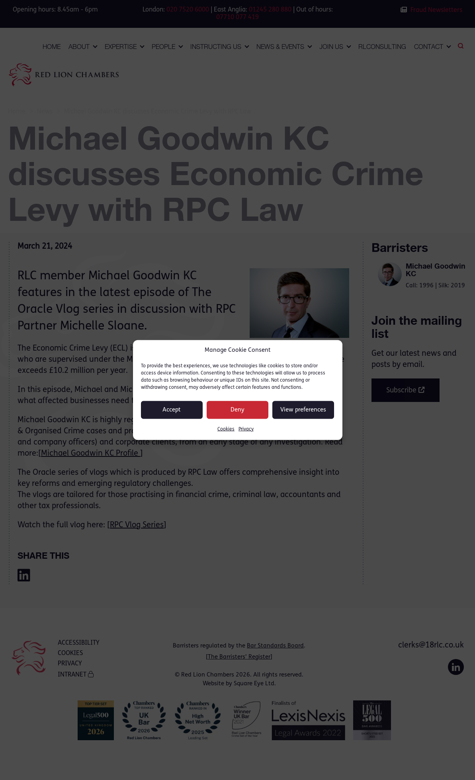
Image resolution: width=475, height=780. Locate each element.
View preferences (303, 410)
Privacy (246, 429)
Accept (171, 410)
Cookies (226, 429)
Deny (237, 410)
